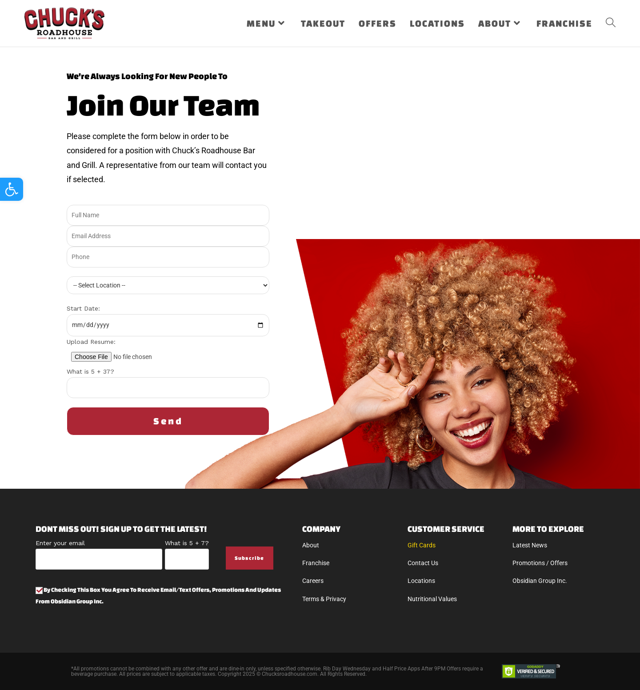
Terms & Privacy (324, 598)
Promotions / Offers (540, 562)
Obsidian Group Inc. (539, 580)
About (310, 545)
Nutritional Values (432, 598)
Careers (313, 580)
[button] (11, 189)
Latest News (529, 545)
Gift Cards (422, 545)
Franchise (315, 562)
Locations (421, 580)
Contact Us (423, 562)
